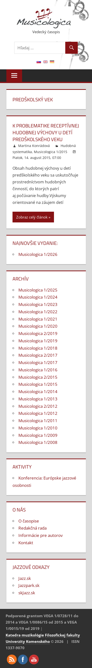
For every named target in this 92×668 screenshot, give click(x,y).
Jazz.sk (24, 578)
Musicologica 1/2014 (37, 391)
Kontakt (25, 542)
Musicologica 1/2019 (37, 341)
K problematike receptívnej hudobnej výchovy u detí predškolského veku (46, 132)
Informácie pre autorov (40, 535)
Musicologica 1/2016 (37, 370)
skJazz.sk (26, 592)
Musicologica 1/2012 (37, 413)
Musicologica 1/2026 (37, 254)
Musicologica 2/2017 (37, 355)
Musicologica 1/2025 (37, 290)
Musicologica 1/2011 (37, 420)
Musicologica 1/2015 (50, 151)
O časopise (28, 521)
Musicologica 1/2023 (37, 304)
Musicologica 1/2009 (37, 435)
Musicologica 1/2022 (37, 311)
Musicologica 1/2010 (37, 428)
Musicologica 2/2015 (37, 377)
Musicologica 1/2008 (37, 442)
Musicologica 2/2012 (37, 406)
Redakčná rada (32, 528)
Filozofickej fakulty (62, 635)
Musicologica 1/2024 (37, 297)
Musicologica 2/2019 (37, 333)
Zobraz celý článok (32, 217)
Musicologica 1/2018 (37, 348)
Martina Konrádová (34, 145)
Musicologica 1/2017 (37, 362)
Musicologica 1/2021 (37, 319)
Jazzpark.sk (28, 585)
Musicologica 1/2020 (37, 326)
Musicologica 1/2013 (37, 399)
